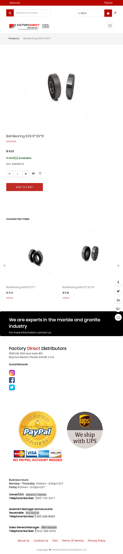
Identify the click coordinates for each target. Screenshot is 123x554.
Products (14, 38)
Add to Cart (24, 187)
